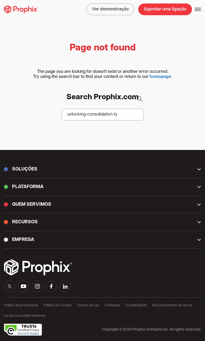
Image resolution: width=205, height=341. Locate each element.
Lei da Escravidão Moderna (24, 316)
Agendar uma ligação (165, 9)
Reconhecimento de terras (172, 305)
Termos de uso (88, 305)
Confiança (112, 305)
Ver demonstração (110, 9)
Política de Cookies (58, 305)
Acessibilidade (136, 305)
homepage (160, 77)
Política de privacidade (21, 305)
